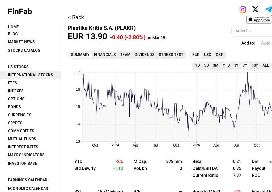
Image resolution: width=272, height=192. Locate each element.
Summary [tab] (80, 55)
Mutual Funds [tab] (22, 139)
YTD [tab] (226, 65)
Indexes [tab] (16, 91)
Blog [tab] (13, 34)
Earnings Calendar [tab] (28, 180)
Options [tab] (16, 99)
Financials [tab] (105, 55)
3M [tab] (216, 65)
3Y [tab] (245, 65)
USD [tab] (207, 55)
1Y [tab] (236, 65)
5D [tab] (206, 65)
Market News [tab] (21, 42)
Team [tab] (125, 55)
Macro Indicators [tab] (26, 155)
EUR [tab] (195, 55)
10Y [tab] (255, 65)
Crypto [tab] (15, 123)
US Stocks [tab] (18, 67)
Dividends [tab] (145, 55)
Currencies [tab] (19, 115)
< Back (76, 17)
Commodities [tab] (21, 131)
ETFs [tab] (12, 83)
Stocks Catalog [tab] (24, 50)
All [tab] (265, 65)
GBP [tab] (219, 55)
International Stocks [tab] (30, 75)
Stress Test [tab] (171, 55)
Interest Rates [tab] (23, 147)
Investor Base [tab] (22, 163)
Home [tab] (13, 27)
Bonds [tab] (14, 107)
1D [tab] (197, 65)
